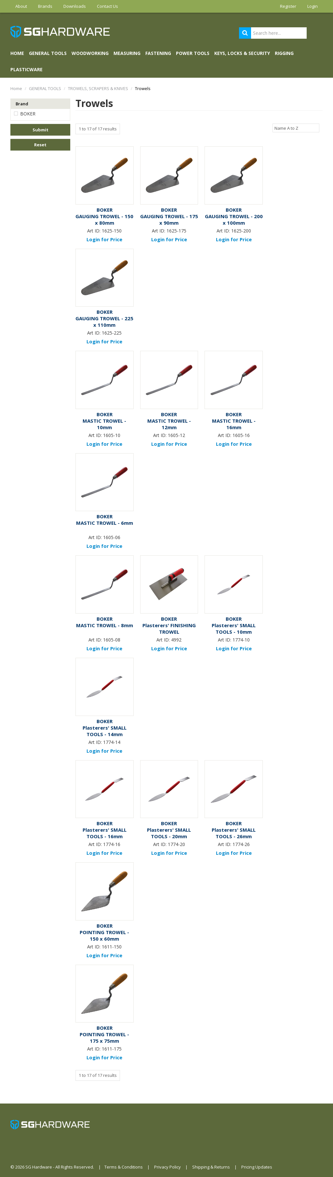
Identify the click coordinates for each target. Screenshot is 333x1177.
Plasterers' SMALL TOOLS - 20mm (169, 833)
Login (312, 6)
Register (288, 6)
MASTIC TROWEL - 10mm (104, 423)
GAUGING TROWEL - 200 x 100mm (234, 219)
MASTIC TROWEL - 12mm (169, 423)
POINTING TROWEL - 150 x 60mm (104, 935)
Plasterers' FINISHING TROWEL (169, 628)
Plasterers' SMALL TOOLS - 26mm (234, 833)
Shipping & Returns (211, 1167)
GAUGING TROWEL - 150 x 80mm (104, 219)
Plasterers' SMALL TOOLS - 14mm (105, 730)
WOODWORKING (90, 53)
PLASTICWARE (26, 69)
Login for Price (104, 239)
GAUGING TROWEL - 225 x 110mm (104, 321)
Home (17, 53)
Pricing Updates (256, 1167)
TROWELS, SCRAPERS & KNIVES (98, 88)
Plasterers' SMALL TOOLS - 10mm (234, 628)
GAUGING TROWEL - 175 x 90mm (169, 219)
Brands (45, 6)
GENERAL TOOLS (48, 53)
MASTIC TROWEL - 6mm (104, 523)
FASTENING (158, 53)
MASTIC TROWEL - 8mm (104, 625)
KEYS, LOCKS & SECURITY (242, 53)
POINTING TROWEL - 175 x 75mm (104, 1037)
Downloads (74, 6)
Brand (22, 104)
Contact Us (107, 6)
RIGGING (284, 53)
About (21, 6)
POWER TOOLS (192, 53)
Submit (40, 130)
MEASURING (126, 53)
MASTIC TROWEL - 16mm (234, 423)
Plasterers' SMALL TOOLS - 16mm (105, 833)
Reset (40, 145)
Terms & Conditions (123, 1167)
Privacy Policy (167, 1167)
